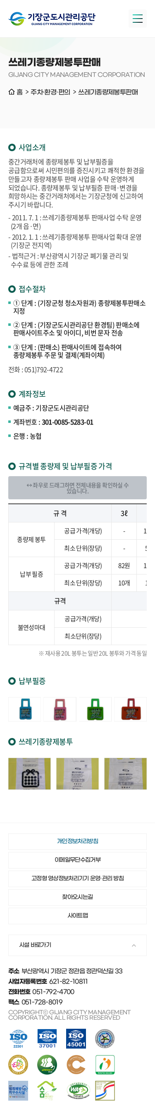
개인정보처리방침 (77, 841)
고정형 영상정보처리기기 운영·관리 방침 (77, 878)
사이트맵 (77, 915)
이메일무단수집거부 (77, 860)
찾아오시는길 (77, 897)
